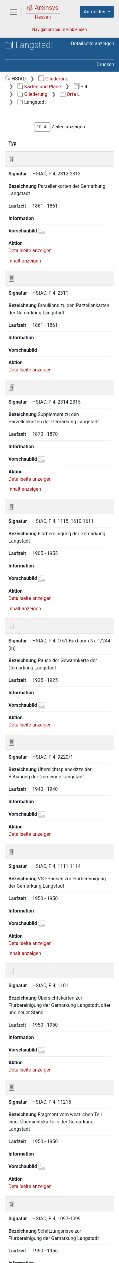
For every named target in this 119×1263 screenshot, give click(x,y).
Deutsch (36, 1237)
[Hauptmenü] (13, 12)
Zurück (27, 1203)
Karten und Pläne (39, 87)
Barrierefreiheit (36, 1255)
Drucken (105, 64)
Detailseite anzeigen (92, 43)
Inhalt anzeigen (24, 243)
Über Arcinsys (35, 1248)
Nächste (88, 1203)
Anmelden (95, 12)
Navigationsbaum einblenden (59, 29)
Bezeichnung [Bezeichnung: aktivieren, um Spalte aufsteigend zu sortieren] (81, 143)
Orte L (70, 94)
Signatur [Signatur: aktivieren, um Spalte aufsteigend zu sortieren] (40, 143)
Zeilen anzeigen (59, 127)
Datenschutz (80, 1248)
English (14, 1237)
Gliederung (53, 79)
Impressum (81, 1255)
